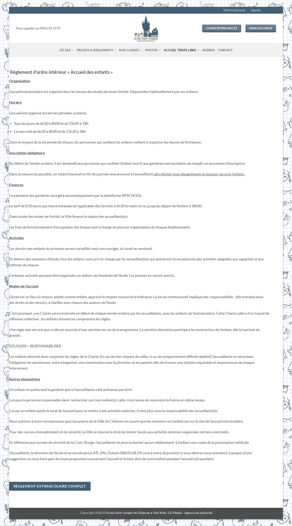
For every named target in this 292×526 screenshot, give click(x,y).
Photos (153, 50)
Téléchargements (234, 10)
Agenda (256, 10)
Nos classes (130, 50)
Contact (225, 50)
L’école (66, 50)
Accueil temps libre (181, 50)
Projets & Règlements (96, 50)
